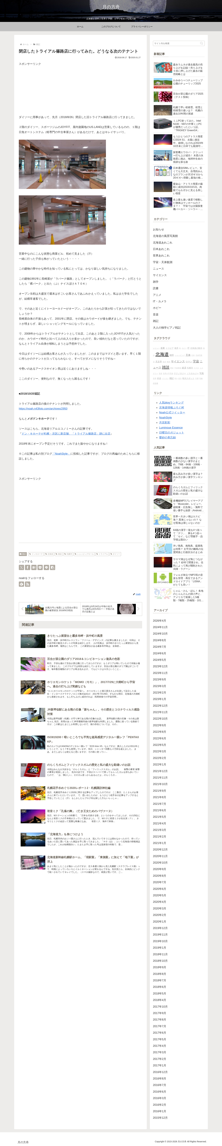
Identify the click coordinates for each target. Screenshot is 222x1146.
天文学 (158, 361)
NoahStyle (165, 417)
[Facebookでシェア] (27, 567)
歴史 (172, 368)
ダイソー (115, 554)
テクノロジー (180, 373)
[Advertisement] (80, 88)
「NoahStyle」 (61, 453)
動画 (168, 362)
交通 (197, 378)
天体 (188, 355)
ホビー (184, 348)
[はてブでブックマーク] (34, 567)
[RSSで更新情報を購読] (27, 584)
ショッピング (180, 355)
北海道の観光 (196, 348)
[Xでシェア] (21, 567)
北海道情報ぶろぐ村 (171, 407)
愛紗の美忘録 (167, 437)
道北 (180, 378)
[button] (52, 567)
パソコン (165, 378)
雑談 (59, 554)
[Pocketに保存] (40, 567)
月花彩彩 (164, 422)
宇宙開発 (177, 368)
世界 (154, 378)
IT (188, 348)
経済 (184, 368)
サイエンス (178, 361)
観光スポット (188, 378)
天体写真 (198, 355)
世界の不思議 (168, 373)
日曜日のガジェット (171, 432)
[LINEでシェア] (46, 567)
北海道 (49, 554)
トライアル (102, 554)
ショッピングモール (84, 554)
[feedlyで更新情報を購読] (21, 584)
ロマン (189, 361)
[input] (179, 43)
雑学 (172, 355)
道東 (162, 348)
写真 (201, 373)
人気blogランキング (171, 402)
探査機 (155, 383)
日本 (193, 355)
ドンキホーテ (36, 554)
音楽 (160, 373)
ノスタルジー (193, 373)
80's (176, 378)
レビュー (156, 348)
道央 (164, 362)
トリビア (170, 348)
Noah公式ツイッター (172, 412)
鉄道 (159, 378)
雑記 (23, 554)
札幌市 (68, 554)
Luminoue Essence (171, 427)
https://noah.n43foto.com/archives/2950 (43, 408)
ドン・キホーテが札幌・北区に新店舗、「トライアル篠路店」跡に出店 (66, 433)
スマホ (196, 368)
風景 (176, 348)
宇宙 (196, 361)
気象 (201, 378)
